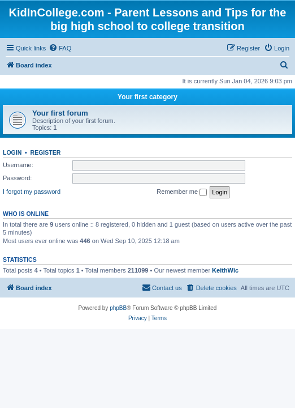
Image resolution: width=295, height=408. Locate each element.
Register (46, 152)
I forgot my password (31, 191)
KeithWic (225, 270)
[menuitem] (60, 48)
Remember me (182, 192)
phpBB (118, 308)
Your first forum (60, 113)
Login (12, 152)
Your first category (147, 97)
